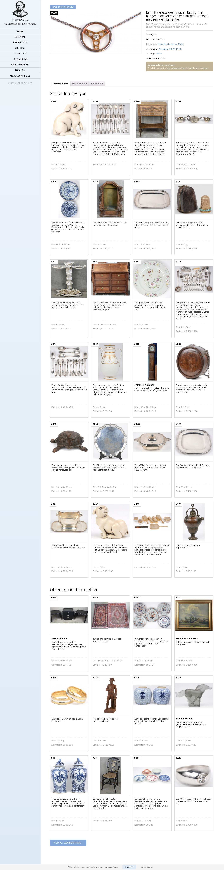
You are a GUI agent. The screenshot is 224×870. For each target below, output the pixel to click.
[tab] (60, 84)
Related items (61, 83)
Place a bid (97, 83)
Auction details (80, 83)
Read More (147, 867)
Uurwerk (162, 44)
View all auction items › (68, 842)
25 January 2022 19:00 (170, 49)
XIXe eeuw (172, 44)
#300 (159, 53)
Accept (129, 867)
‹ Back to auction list (62, 7)
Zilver (180, 44)
